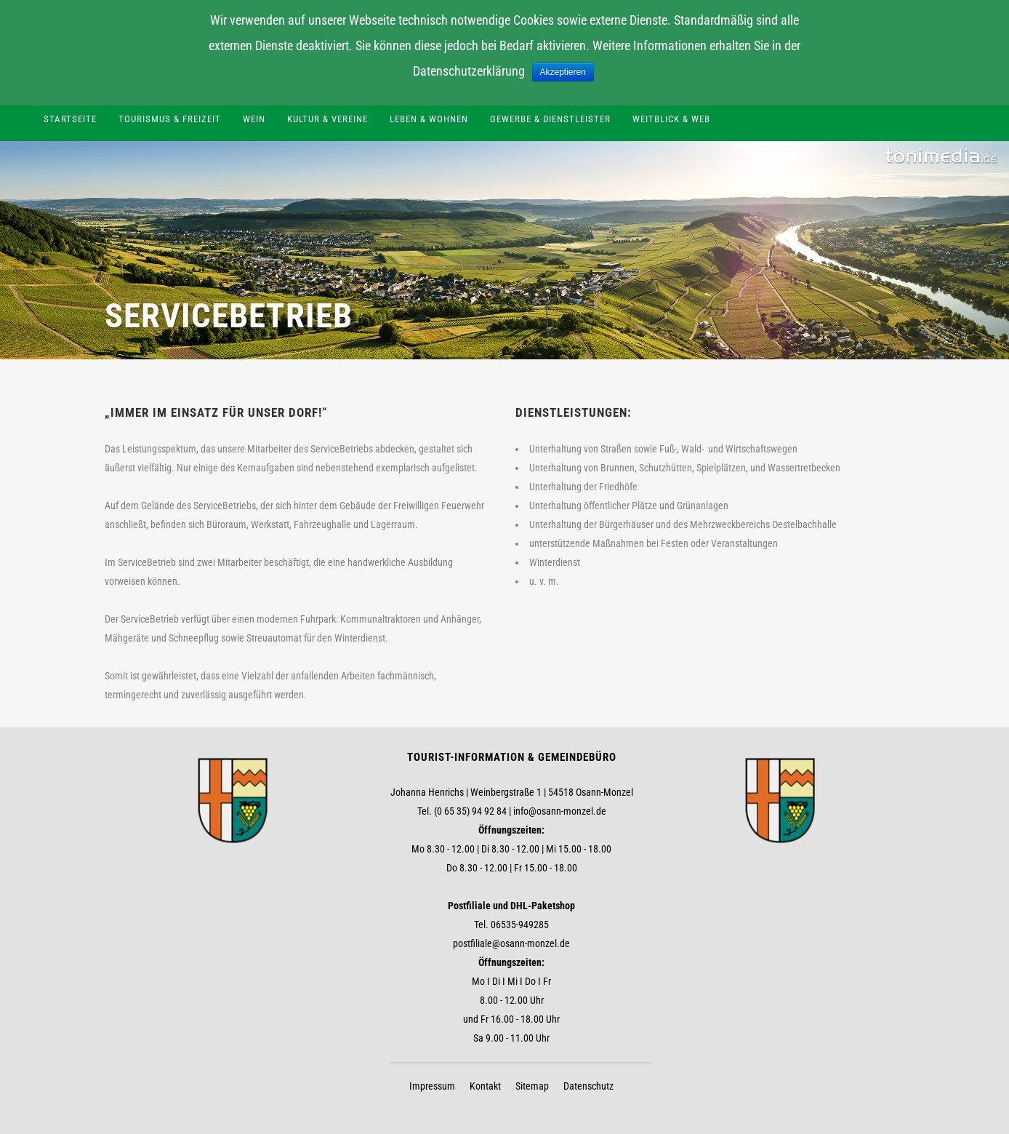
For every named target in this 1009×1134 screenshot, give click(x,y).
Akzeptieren (563, 72)
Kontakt (485, 1086)
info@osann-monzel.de (559, 811)
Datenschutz (588, 1086)
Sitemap (532, 1086)
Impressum (432, 1086)
